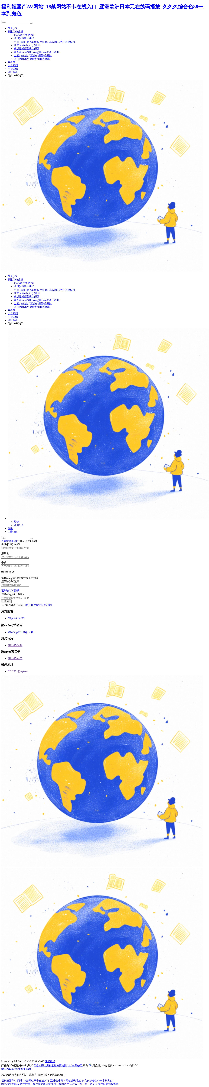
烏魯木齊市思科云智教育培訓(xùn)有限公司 (58, 1065)
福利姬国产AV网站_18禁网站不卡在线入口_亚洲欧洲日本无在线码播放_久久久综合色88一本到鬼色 (56, 1080)
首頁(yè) (12, 28)
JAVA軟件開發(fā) (24, 34)
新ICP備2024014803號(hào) (16, 1068)
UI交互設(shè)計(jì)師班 (27, 45)
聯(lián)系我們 (15, 75)
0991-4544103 (15, 658)
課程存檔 (50, 1061)
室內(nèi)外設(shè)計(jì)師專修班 (32, 58)
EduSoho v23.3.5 (23, 1061)
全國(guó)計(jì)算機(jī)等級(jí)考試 (33, 55)
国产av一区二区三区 (81, 1084)
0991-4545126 (15, 645)
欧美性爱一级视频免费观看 (35, 1084)
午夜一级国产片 (60, 1084)
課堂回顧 (13, 65)
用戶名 (5, 553)
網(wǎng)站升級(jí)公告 (20, 632)
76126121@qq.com (18, 671)
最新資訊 (13, 72)
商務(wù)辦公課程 (24, 38)
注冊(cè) (18, 525)
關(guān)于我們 (16, 618)
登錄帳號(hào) (9, 541)
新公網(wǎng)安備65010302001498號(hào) (115, 1065)
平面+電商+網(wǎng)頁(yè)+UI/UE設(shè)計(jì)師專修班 (44, 41)
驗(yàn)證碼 (7, 571)
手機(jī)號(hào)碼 (10, 544)
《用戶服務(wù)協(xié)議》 (38, 604)
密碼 (3, 562)
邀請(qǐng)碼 (13, 594)
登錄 (16, 521)
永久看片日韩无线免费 (105, 1084)
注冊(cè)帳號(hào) (27, 541)
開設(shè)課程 (15, 31)
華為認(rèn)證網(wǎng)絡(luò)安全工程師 (36, 52)
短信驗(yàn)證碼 (10, 581)
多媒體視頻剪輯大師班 (26, 48)
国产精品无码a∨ (10, 1084)
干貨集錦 (13, 68)
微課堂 (11, 62)
